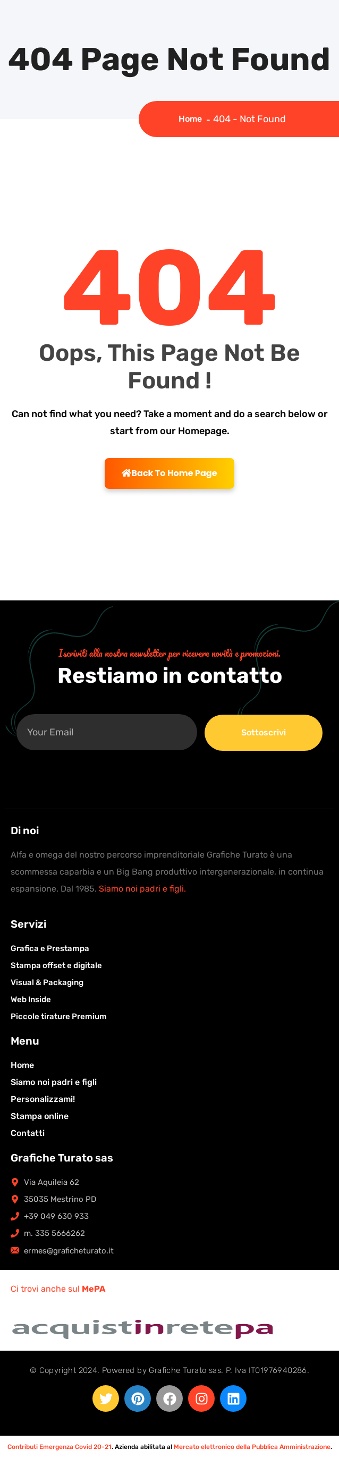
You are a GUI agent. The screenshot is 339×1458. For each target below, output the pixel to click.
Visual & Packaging (47, 982)
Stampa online (40, 1116)
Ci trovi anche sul (58, 1289)
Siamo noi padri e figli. (142, 889)
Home (192, 119)
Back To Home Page (169, 473)
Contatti (28, 1133)
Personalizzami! (43, 1099)
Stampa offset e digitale (56, 965)
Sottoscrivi (263, 732)
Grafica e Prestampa (50, 948)
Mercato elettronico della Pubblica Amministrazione (252, 1447)
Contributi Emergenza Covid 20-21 (59, 1447)
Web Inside (31, 999)
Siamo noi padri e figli (54, 1082)
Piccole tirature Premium (59, 1016)
